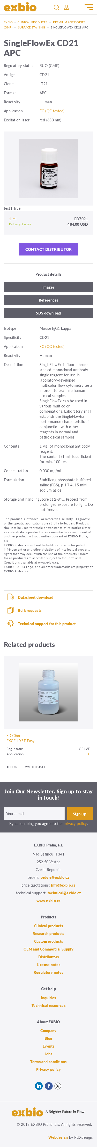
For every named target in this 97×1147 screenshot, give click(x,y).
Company (48, 1030)
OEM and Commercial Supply (49, 949)
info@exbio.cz (63, 885)
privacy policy (75, 823)
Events (48, 1046)
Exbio (8, 22)
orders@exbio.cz (55, 877)
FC (88, 753)
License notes (48, 964)
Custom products (48, 941)
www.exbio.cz (48, 900)
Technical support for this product (47, 623)
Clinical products (32, 22)
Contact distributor (48, 249)
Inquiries (48, 997)
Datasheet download (35, 597)
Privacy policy (48, 1069)
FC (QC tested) (52, 110)
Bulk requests (29, 610)
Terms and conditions (48, 1061)
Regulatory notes (48, 972)
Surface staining (31, 27)
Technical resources (48, 1005)
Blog (48, 1038)
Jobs (49, 1053)
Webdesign (58, 1137)
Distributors (48, 956)
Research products (48, 933)
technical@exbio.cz (64, 892)
